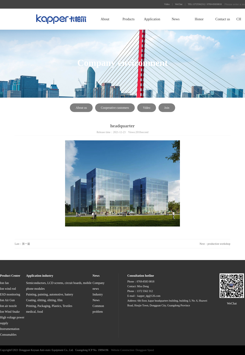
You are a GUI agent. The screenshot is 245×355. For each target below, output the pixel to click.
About (105, 19)
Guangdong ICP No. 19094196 (92, 350)
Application (152, 19)
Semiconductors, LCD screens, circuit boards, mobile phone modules (58, 285)
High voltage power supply (12, 320)
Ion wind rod (8, 288)
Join (166, 107)
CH (238, 19)
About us (81, 107)
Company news (99, 285)
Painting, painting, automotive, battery (49, 294)
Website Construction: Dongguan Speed (132, 350)
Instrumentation (9, 328)
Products (128, 19)
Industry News (98, 297)
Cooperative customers (115, 107)
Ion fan (4, 283)
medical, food (34, 311)
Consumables (8, 334)
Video (167, 4)
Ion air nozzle (8, 306)
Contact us (222, 19)
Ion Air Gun (7, 300)
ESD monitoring (10, 294)
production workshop (218, 243)
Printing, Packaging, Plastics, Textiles (49, 306)
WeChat (178, 4)
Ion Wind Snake (10, 311)
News (176, 19)
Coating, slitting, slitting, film (44, 300)
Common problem (98, 308)
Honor (199, 19)
